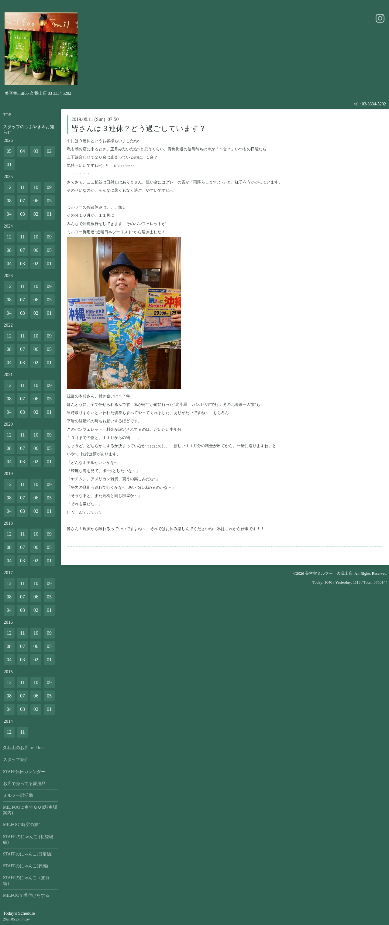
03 (35, 151)
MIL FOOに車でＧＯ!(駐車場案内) (30, 810)
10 (35, 187)
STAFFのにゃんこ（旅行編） (26, 880)
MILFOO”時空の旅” (21, 824)
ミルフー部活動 (18, 795)
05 (9, 151)
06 (35, 200)
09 (49, 187)
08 (9, 200)
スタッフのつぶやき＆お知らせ (28, 130)
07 (22, 200)
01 (9, 164)
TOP (7, 115)
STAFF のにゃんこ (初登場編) (28, 839)
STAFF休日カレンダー (24, 771)
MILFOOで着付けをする (26, 895)
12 (9, 187)
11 (22, 187)
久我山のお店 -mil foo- (24, 747)
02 (49, 151)
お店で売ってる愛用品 (24, 783)
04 (22, 151)
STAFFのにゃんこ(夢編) (25, 866)
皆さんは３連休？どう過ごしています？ (138, 128)
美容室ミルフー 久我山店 (329, 573)
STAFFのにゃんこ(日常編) (27, 854)
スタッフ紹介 (16, 759)
